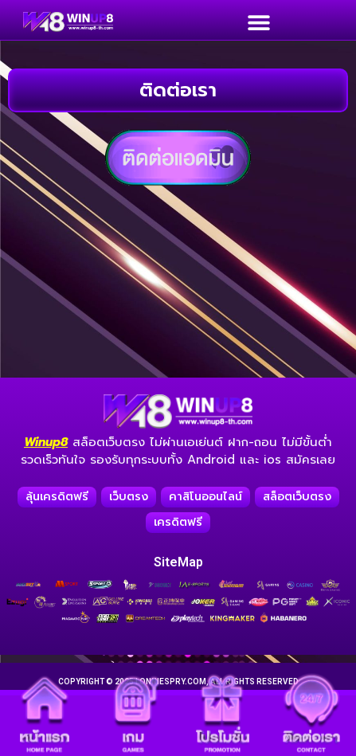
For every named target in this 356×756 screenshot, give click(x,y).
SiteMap (178, 562)
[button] (258, 22)
